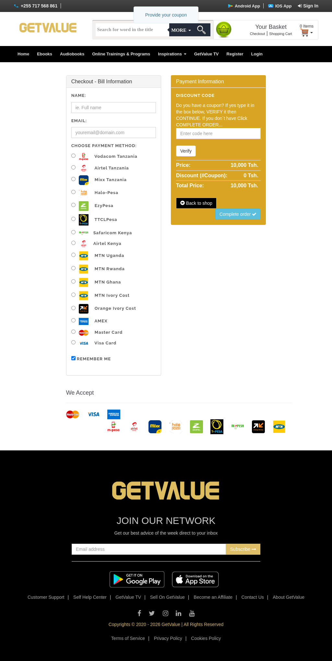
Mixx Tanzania (99, 180)
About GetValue (288, 597)
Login (257, 54)
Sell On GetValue (167, 597)
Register (235, 54)
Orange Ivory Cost (103, 309)
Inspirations (172, 54)
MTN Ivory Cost (100, 296)
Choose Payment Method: (104, 145)
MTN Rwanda (98, 269)
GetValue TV (206, 54)
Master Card (97, 333)
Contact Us (253, 597)
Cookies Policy (206, 638)
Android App (244, 6)
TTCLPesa (94, 220)
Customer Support (46, 597)
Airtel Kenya (96, 244)
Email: (79, 120)
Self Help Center (90, 597)
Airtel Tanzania (100, 168)
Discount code (195, 95)
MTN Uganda (97, 256)
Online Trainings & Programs (121, 54)
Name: (78, 95)
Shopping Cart (280, 34)
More (181, 30)
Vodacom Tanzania (104, 157)
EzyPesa (92, 206)
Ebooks (44, 54)
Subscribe (243, 549)
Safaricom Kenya (101, 233)
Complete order (237, 214)
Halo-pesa (94, 193)
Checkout (257, 34)
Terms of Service (128, 638)
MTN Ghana (96, 282)
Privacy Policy (168, 638)
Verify (186, 151)
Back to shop (196, 203)
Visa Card (94, 343)
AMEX (89, 321)
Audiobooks (72, 54)
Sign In (308, 5)
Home (23, 54)
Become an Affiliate (213, 597)
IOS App (279, 6)
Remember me (91, 358)
